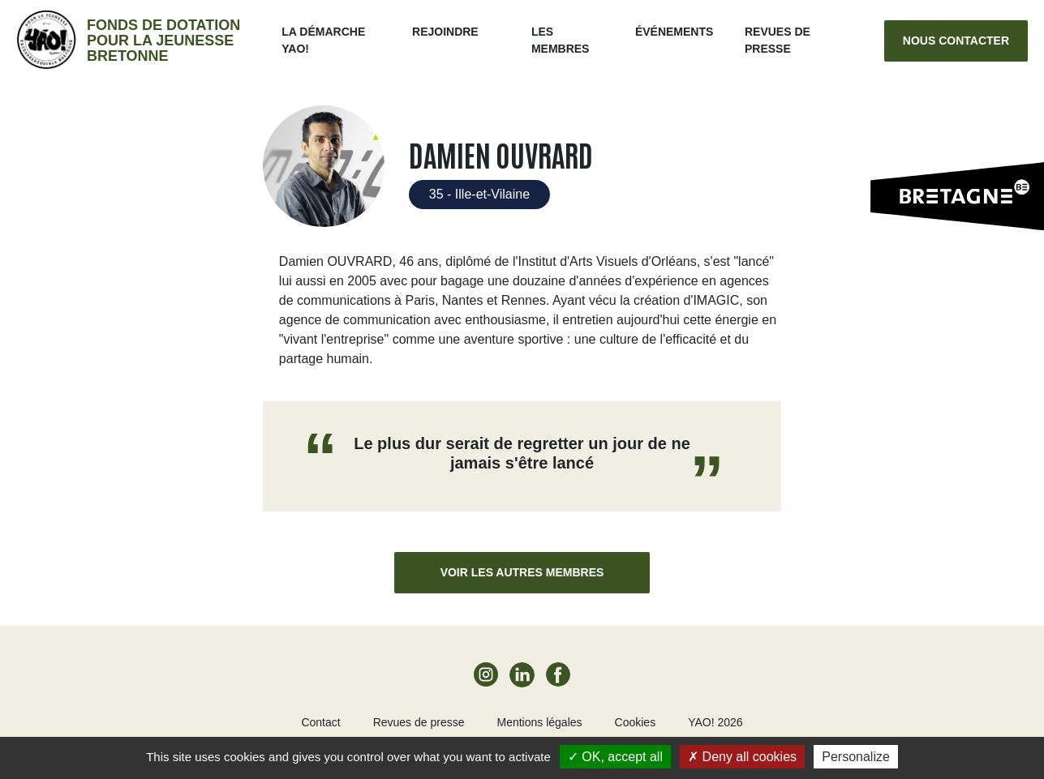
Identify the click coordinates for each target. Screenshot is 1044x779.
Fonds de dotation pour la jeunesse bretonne (163, 40)
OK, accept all (615, 757)
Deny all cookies (742, 757)
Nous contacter (956, 40)
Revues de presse (419, 722)
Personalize (856, 757)
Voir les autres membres (522, 572)
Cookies (635, 722)
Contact (320, 722)
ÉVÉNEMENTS (674, 31)
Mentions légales (539, 722)
